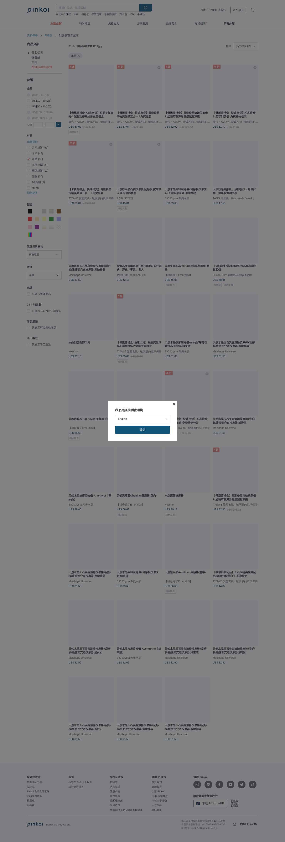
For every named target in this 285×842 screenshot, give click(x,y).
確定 (142, 429)
